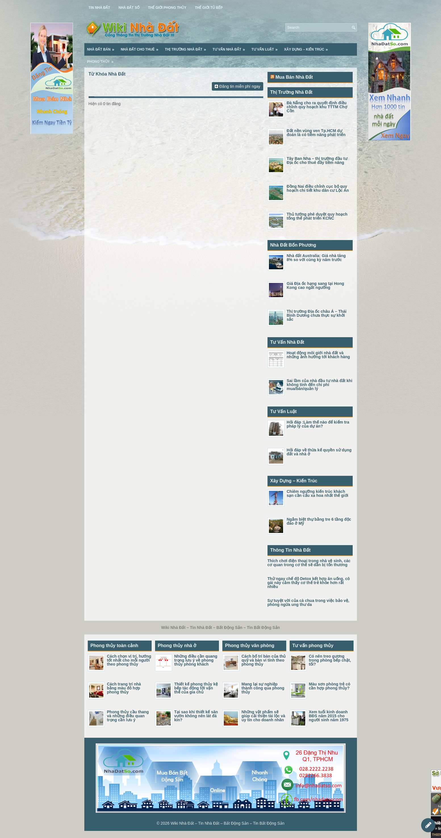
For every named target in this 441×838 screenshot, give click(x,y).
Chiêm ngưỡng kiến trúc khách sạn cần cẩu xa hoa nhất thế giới (317, 493)
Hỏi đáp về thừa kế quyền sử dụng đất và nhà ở (319, 452)
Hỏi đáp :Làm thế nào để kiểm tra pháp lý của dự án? (318, 424)
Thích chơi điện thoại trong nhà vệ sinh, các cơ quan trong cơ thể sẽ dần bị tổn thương (309, 562)
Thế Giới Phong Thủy (167, 8)
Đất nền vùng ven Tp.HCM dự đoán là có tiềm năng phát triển (316, 132)
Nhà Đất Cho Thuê (141, 47)
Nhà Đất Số (129, 8)
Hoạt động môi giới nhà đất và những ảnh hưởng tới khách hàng (318, 355)
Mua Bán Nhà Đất (294, 77)
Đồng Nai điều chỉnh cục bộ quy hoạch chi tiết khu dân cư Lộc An (318, 188)
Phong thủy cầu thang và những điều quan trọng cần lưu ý (128, 716)
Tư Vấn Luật (266, 47)
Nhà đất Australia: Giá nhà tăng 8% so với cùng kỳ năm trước (316, 257)
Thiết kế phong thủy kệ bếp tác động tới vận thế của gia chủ (196, 688)
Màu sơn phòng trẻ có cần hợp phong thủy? (329, 686)
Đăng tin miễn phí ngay (237, 86)
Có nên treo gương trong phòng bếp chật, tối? (330, 660)
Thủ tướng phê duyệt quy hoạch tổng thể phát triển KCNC (317, 216)
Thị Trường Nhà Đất (187, 47)
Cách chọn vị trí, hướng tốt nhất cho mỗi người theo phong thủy (129, 660)
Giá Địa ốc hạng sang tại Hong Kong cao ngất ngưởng (315, 285)
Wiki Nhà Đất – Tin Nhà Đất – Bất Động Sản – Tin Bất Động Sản (228, 823)
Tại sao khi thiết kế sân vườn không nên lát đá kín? (196, 716)
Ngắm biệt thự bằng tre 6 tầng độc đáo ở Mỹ (319, 521)
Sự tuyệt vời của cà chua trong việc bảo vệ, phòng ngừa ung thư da (308, 602)
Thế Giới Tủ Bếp (209, 8)
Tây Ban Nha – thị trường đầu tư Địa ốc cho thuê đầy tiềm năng (317, 160)
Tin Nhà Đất (99, 8)
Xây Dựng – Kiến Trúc (308, 47)
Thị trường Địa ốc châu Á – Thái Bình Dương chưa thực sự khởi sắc (317, 315)
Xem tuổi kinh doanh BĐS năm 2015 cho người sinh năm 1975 (328, 716)
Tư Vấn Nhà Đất (231, 47)
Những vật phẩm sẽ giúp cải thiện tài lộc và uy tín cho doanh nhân (263, 716)
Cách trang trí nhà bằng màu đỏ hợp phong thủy (124, 688)
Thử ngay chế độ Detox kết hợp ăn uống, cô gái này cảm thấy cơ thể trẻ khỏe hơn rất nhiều (308, 582)
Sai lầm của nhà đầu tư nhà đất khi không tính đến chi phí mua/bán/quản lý (319, 384)
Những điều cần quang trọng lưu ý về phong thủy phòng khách (196, 660)
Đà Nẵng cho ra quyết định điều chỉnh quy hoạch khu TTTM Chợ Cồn (317, 107)
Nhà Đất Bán (102, 47)
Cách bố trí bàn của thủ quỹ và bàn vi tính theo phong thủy (264, 660)
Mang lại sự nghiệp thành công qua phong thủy (263, 688)
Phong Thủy (102, 59)
